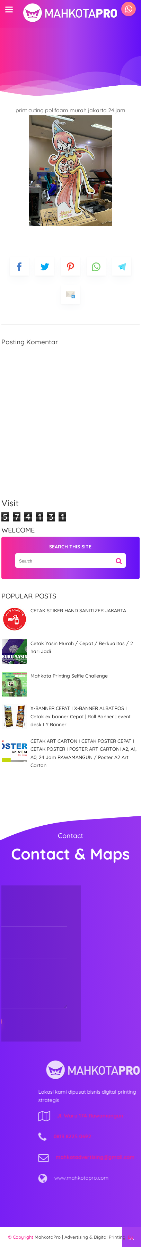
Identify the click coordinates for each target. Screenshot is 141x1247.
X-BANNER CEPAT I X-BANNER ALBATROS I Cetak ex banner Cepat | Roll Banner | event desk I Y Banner (80, 716)
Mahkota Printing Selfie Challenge (69, 676)
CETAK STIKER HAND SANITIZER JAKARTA (78, 610)
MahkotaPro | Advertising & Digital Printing (80, 1237)
